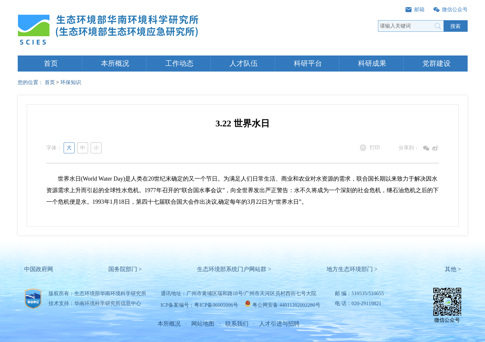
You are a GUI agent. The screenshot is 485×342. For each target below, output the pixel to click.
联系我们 (236, 324)
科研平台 (308, 63)
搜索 (455, 26)
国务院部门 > (125, 269)
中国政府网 (38, 269)
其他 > (453, 269)
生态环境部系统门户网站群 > (234, 269)
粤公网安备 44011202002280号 (286, 305)
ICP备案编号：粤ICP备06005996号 (199, 305)
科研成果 (372, 63)
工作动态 (179, 63)
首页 (51, 63)
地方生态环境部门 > (352, 269)
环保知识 (70, 82)
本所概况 (115, 63)
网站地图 (202, 324)
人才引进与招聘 (279, 324)
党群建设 (436, 63)
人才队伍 (243, 63)
